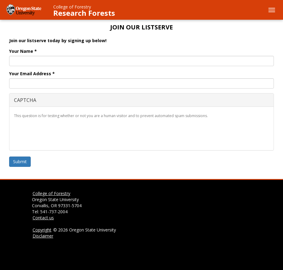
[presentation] (60, 134)
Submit (20, 161)
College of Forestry (72, 7)
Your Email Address (32, 73)
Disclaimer (43, 236)
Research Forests (84, 13)
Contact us (43, 218)
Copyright (42, 230)
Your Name (23, 51)
